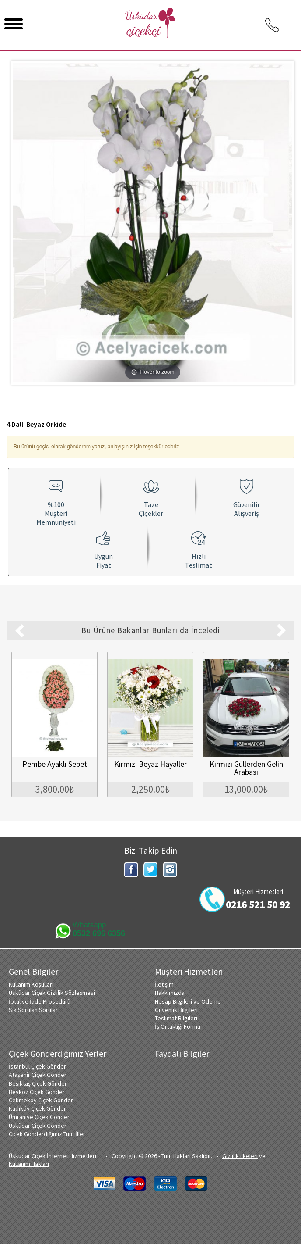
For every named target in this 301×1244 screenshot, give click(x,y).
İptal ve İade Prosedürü (39, 1000)
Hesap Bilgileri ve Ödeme (188, 1000)
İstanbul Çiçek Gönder (37, 1065)
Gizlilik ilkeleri (240, 1155)
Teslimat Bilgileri (176, 1017)
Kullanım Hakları (29, 1163)
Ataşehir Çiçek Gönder (37, 1074)
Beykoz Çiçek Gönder (37, 1091)
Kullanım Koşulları (31, 983)
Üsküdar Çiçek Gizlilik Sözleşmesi (52, 992)
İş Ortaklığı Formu (177, 1026)
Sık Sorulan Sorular (33, 1009)
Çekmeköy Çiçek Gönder (41, 1099)
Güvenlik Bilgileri (176, 1009)
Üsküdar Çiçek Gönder (37, 1125)
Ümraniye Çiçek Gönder (39, 1116)
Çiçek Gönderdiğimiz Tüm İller (47, 1133)
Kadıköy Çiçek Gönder (37, 1108)
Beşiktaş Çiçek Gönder (38, 1083)
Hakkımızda (170, 992)
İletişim (164, 983)
